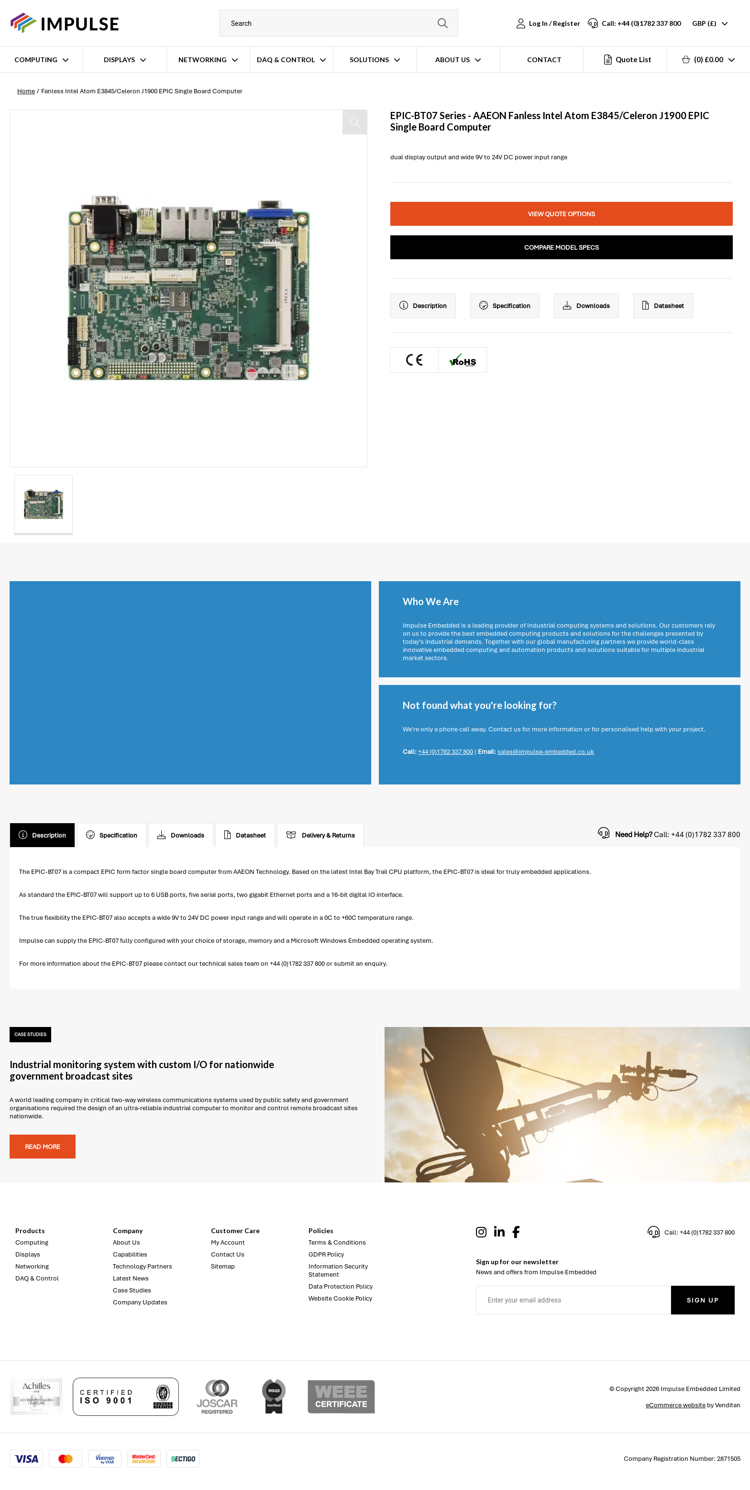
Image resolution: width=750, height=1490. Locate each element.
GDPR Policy (326, 1254)
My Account (228, 1242)
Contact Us (227, 1254)
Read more (42, 1147)
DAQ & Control (286, 59)
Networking (202, 59)
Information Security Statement (338, 1270)
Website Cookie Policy (340, 1298)
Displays (119, 59)
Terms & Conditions (337, 1242)
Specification (504, 305)
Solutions (369, 59)
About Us (452, 59)
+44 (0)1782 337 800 (445, 752)
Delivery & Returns (320, 835)
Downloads (586, 305)
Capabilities (130, 1254)
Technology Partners (142, 1266)
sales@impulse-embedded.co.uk (545, 752)
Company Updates (140, 1302)
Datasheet (663, 305)
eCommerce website (676, 1405)
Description (423, 305)
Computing (35, 59)
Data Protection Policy (341, 1286)
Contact (544, 59)
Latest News (131, 1278)
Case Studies (132, 1290)
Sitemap (223, 1266)
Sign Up (703, 1300)
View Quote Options (561, 214)
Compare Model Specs (561, 247)
